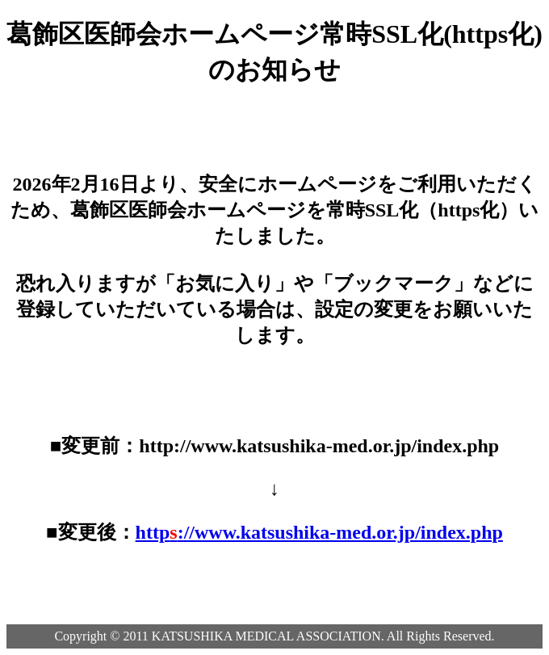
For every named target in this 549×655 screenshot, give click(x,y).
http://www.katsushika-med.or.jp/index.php (319, 532)
